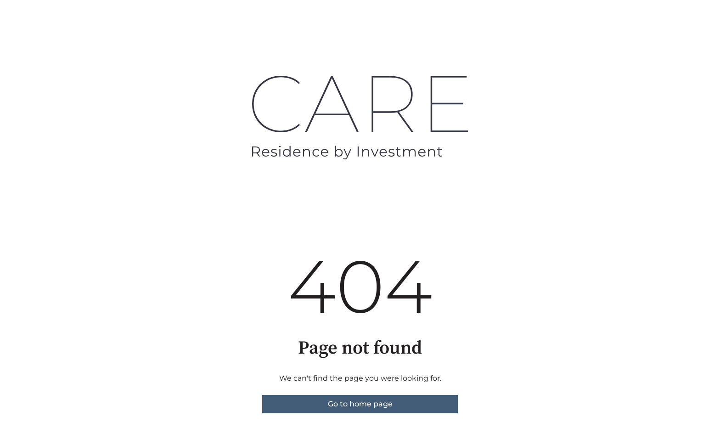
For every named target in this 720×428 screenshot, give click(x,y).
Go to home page (360, 404)
